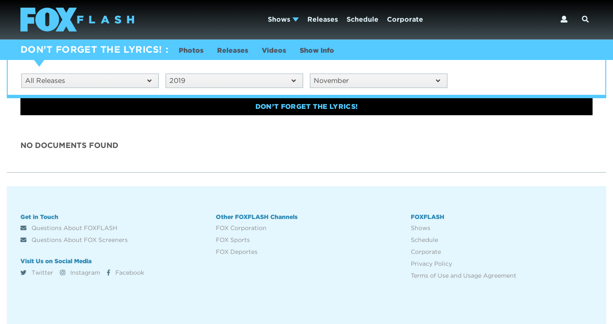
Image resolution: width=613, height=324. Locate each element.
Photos (191, 50)
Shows (283, 19)
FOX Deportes (237, 251)
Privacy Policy (431, 263)
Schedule (362, 19)
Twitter (36, 272)
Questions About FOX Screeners (74, 239)
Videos (274, 50)
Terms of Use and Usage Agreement (463, 275)
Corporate (405, 19)
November (377, 81)
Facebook (125, 272)
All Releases (88, 81)
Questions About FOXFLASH (68, 228)
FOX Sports (233, 239)
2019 (232, 81)
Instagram (80, 272)
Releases (322, 19)
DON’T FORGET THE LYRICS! (91, 49)
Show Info (317, 50)
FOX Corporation (241, 228)
